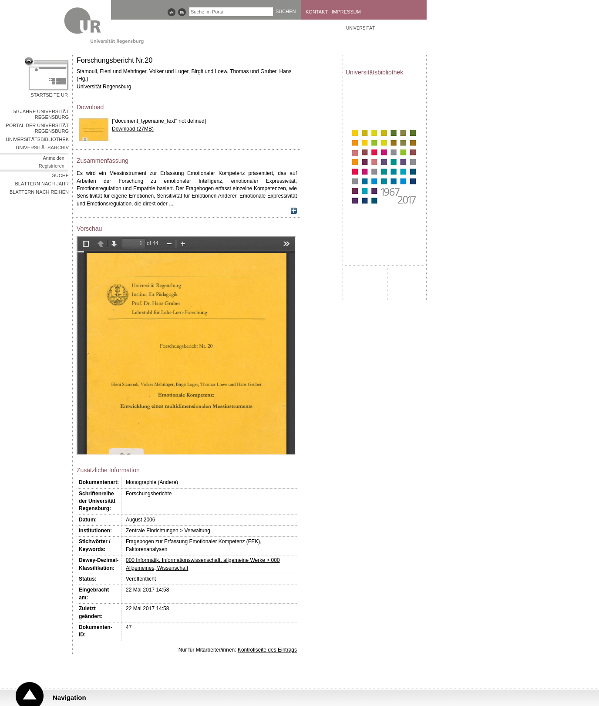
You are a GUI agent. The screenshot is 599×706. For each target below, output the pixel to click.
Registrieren (51, 165)
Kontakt (317, 11)
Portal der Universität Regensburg (37, 128)
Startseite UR (49, 94)
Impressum (346, 11)
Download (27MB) (133, 129)
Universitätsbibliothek (37, 139)
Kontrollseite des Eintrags (267, 650)
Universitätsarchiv (42, 147)
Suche (60, 175)
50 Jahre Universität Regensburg (41, 114)
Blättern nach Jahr (42, 183)
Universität (360, 28)
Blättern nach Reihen (39, 192)
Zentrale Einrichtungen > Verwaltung (168, 531)
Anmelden (53, 158)
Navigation (69, 697)
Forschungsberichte (149, 494)
